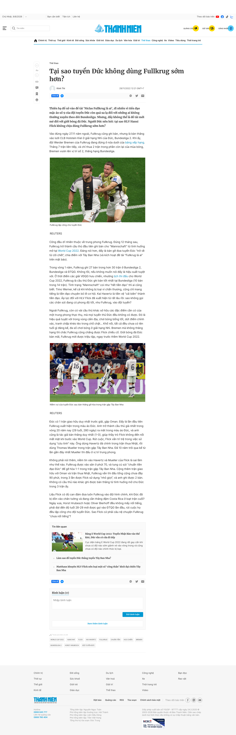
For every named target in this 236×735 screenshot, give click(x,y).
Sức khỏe (90, 40)
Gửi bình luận (133, 614)
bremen (139, 640)
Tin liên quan (59, 526)
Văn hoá (110, 678)
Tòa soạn (132, 700)
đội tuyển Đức (88, 645)
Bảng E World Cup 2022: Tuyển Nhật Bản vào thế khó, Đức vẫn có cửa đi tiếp (112, 535)
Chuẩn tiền (115, 640)
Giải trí (136, 40)
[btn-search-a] (14, 28)
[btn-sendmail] (142, 96)
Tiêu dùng (180, 40)
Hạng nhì (71, 640)
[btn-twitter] (136, 96)
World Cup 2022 (68, 250)
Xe (165, 40)
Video (171, 40)
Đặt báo (97, 700)
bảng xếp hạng (134, 142)
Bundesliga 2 (56, 645)
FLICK (80, 640)
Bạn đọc (182, 673)
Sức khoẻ (75, 678)
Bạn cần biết (53, 16)
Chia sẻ (55, 96)
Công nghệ (157, 40)
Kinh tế (70, 40)
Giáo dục (109, 40)
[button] (37, 65)
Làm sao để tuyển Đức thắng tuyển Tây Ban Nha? (83, 558)
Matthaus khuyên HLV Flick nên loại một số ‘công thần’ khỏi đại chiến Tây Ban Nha (98, 568)
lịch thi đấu (121, 276)
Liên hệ (76, 16)
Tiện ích (66, 16)
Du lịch (118, 40)
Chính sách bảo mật (150, 700)
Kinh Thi (61, 88)
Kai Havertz (91, 640)
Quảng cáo (110, 700)
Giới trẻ (100, 40)
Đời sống (79, 40)
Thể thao (145, 40)
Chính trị (42, 40)
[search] (30, 28)
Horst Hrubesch (72, 645)
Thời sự (52, 40)
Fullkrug (103, 640)
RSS (122, 700)
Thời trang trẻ (194, 40)
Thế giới (61, 40)
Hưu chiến (128, 640)
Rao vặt (182, 678)
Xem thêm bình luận (97, 623)
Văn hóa (128, 40)
